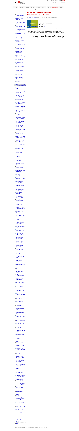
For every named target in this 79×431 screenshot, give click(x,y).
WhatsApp (60, 0)
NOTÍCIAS (43, 7)
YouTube (52, 0)
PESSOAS (27, 7)
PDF (44, 26)
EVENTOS (32, 7)
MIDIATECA (49, 7)
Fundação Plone (34, 427)
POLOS (61, 7)
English (63, 0)
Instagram (56, 0)
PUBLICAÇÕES (55, 7)
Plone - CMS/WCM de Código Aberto (20, 427)
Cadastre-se (48, 0)
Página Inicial (21, 9)
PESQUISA (21, 7)
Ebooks (29, 9)
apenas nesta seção (55, 3)
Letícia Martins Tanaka (32, 17)
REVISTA (38, 7)
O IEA (16, 7)
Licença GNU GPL (46, 427)
